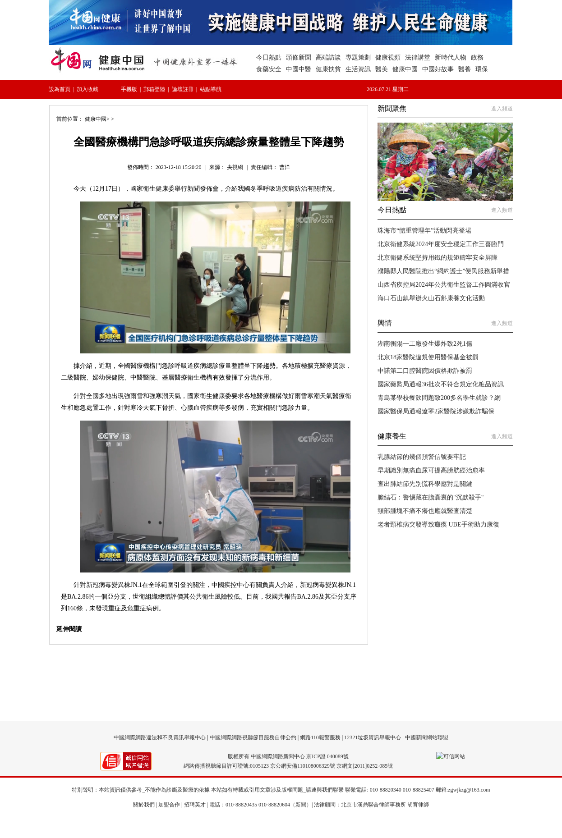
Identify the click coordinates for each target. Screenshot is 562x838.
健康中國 (95, 119)
